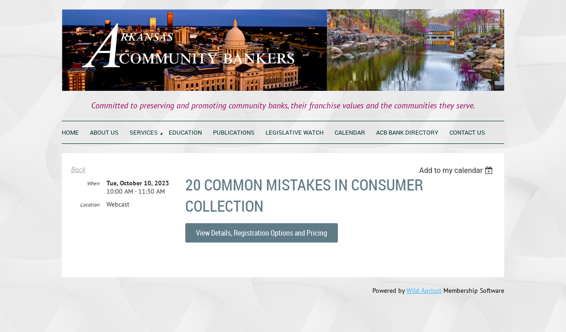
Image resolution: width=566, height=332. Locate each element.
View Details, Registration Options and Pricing (261, 233)
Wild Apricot (424, 290)
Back (78, 169)
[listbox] (457, 170)
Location (90, 226)
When (93, 205)
